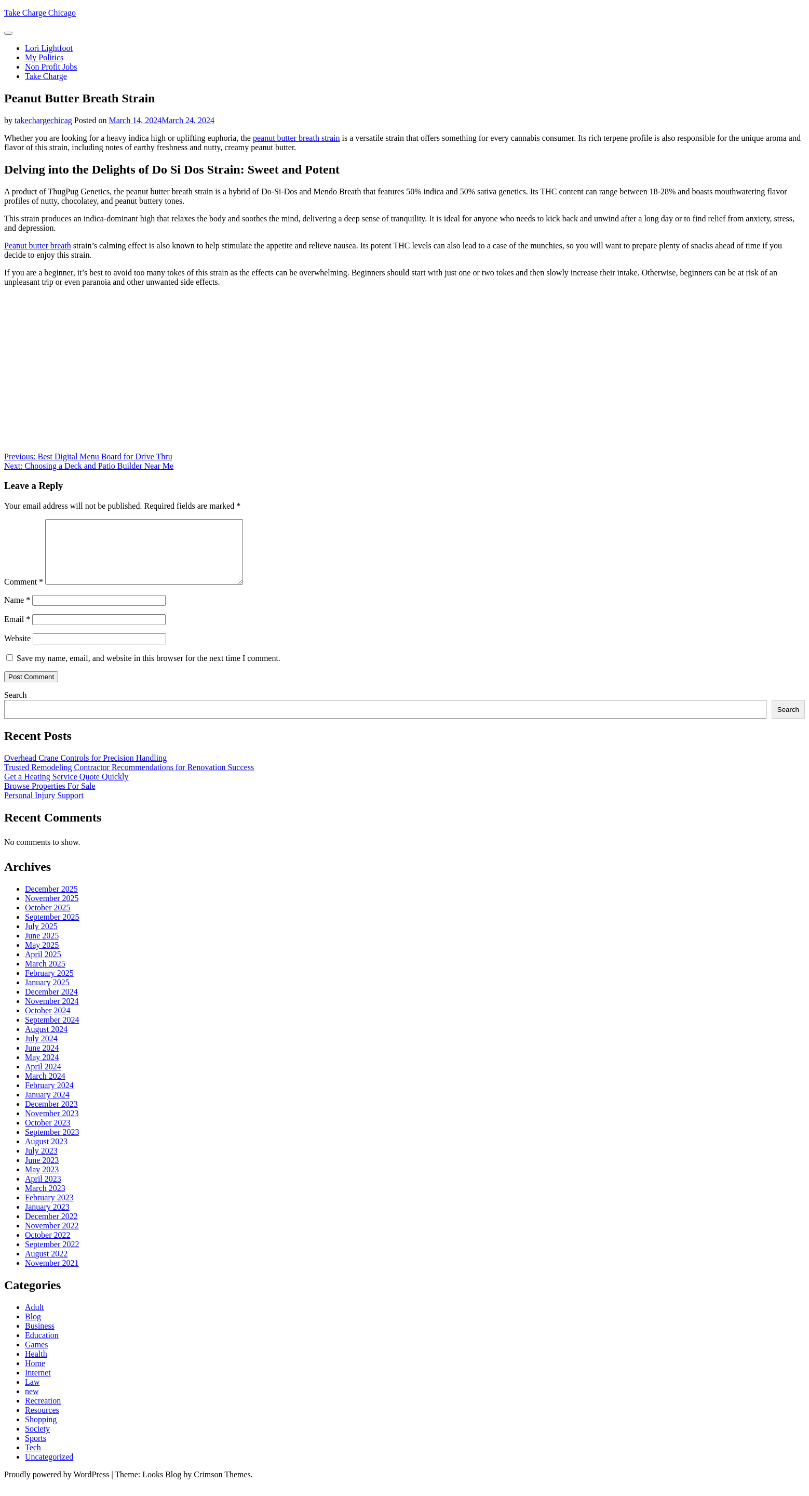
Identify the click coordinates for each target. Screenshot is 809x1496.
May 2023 (42, 1181)
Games (36, 1357)
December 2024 (51, 1004)
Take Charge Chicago (40, 12)
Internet (38, 1385)
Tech (33, 1459)
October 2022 (48, 1247)
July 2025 (41, 938)
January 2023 (47, 1219)
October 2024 (48, 1022)
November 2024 (52, 1013)
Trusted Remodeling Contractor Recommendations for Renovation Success (129, 779)
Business (40, 1338)
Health (36, 1366)
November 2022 (52, 1238)
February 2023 (49, 1210)
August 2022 (46, 1266)
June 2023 (42, 1172)
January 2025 (47, 994)
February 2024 (49, 1097)
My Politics (44, 57)
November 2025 (52, 910)
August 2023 (46, 1153)
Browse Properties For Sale (50, 798)
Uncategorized (49, 1469)
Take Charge (46, 76)
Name (17, 612)
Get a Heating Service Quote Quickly (66, 789)
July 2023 (41, 1163)
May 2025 (42, 957)
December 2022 (51, 1228)
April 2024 (43, 1079)
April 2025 (43, 966)
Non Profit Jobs (51, 66)
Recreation (43, 1413)
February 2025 (49, 985)
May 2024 (42, 1069)
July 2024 (41, 1051)
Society (37, 1441)
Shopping (41, 1431)
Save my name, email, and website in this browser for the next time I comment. (148, 670)
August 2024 (46, 1041)
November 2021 (52, 1275)
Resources (42, 1422)
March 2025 (45, 976)
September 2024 (52, 1032)
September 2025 (52, 929)
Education (42, 1347)
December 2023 (51, 1116)
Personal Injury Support (44, 807)
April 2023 (43, 1191)
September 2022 (52, 1256)
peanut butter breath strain (296, 138)
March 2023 (45, 1200)
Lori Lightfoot (49, 48)
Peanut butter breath (37, 245)
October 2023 (48, 1135)
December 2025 (51, 901)
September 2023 (52, 1144)
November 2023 (52, 1125)
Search (15, 707)
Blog (33, 1329)
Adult (34, 1319)
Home (35, 1375)
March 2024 (45, 1088)
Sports (35, 1450)
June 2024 (42, 1060)
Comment (23, 594)
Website (17, 650)
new (32, 1403)
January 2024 (47, 1107)
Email (17, 631)
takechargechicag (43, 120)
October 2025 (48, 920)
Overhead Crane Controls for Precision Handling (85, 770)
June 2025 (42, 948)
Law (32, 1394)
